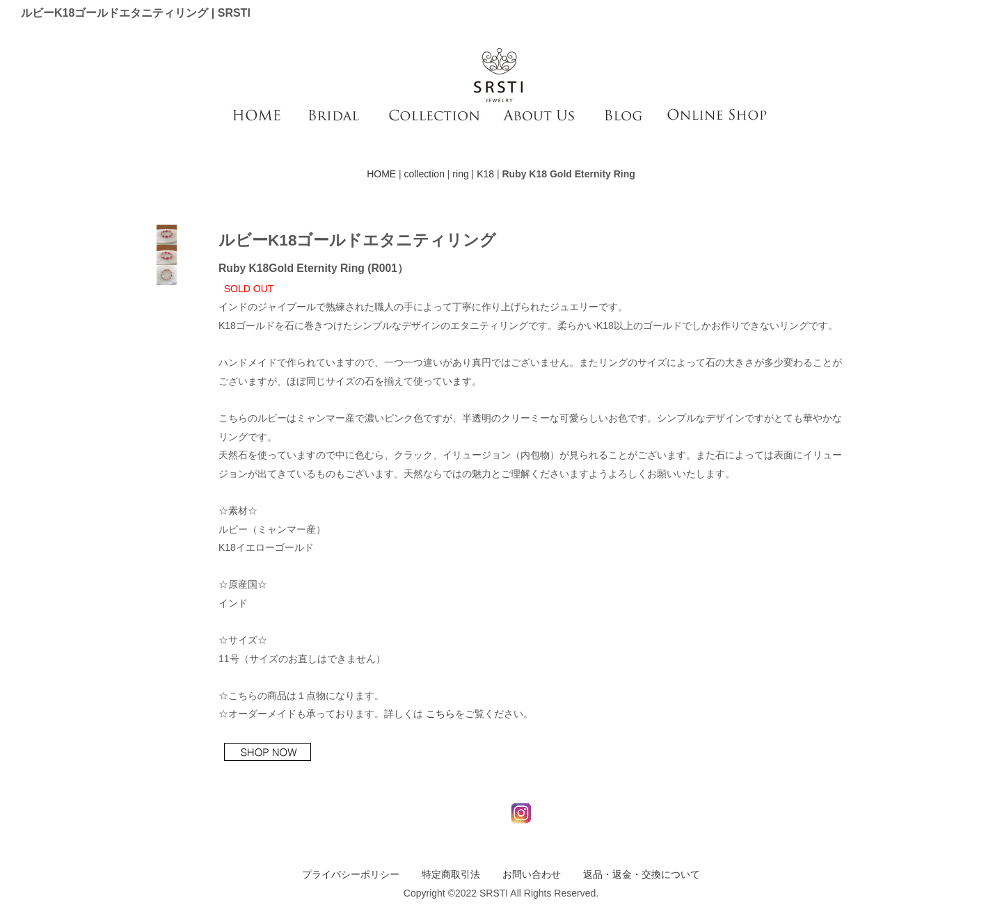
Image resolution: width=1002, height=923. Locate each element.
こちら (440, 713)
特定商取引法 (451, 874)
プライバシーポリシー (350, 874)
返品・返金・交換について (641, 874)
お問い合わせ (531, 874)
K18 (485, 173)
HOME (381, 173)
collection (424, 173)
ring (460, 173)
